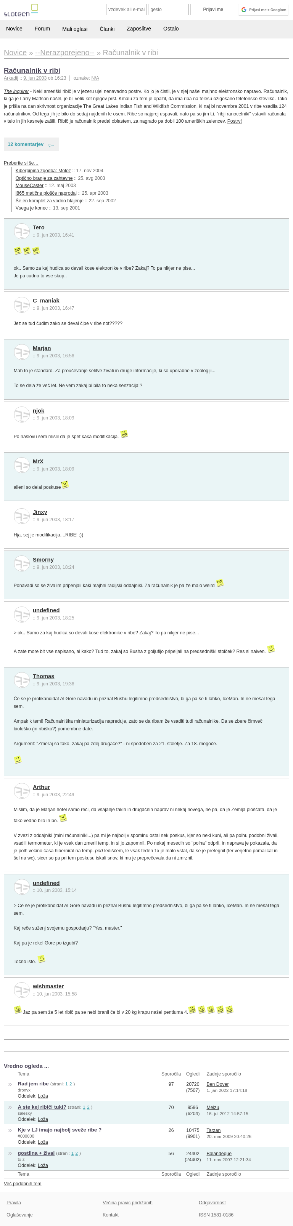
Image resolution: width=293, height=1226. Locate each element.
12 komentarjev (25, 144)
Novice (14, 29)
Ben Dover (217, 1084)
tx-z (21, 1159)
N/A (95, 78)
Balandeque (219, 1153)
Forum (42, 29)
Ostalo (171, 29)
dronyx (24, 1090)
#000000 (26, 1136)
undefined (46, 610)
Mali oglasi (74, 29)
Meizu (212, 1107)
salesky (25, 1113)
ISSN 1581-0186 (216, 1215)
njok (38, 411)
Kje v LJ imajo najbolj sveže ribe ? (60, 1130)
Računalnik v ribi (32, 70)
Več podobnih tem (23, 1183)
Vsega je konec (32, 208)
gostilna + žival (36, 1153)
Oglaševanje (19, 1215)
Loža (43, 1096)
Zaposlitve (139, 29)
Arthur (41, 787)
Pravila (13, 1202)
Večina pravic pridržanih (128, 1202)
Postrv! (234, 121)
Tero (39, 227)
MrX (38, 461)
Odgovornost (212, 1202)
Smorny (43, 560)
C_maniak (46, 301)
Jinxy (40, 512)
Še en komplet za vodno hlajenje (50, 200)
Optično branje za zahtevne (44, 178)
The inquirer (16, 91)
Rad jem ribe (33, 1084)
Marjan (42, 348)
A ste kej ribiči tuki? (42, 1107)
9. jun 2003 (35, 78)
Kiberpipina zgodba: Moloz (43, 170)
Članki (107, 29)
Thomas (44, 676)
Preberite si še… (21, 163)
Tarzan (213, 1130)
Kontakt (111, 1215)
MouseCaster (29, 185)
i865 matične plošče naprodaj (46, 193)
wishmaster (48, 986)
